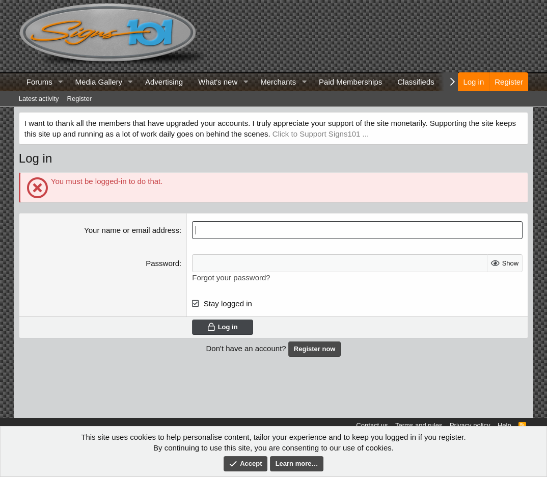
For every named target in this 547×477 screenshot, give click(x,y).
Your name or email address (131, 230)
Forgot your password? (231, 277)
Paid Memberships (350, 81)
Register (79, 98)
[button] (60, 81)
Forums (39, 81)
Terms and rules (418, 425)
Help (504, 425)
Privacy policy (470, 425)
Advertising (164, 81)
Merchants (278, 81)
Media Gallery (99, 81)
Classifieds (415, 81)
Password (162, 263)
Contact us (372, 425)
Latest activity (39, 98)
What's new (217, 81)
